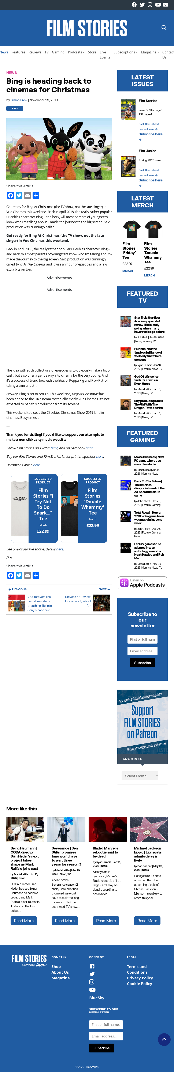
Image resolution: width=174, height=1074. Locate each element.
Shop (56, 968)
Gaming (58, 54)
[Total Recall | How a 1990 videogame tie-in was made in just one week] (126, 518)
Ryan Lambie (144, 367)
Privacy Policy (140, 979)
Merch (43, 526)
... (56, 228)
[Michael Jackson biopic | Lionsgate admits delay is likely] (149, 831)
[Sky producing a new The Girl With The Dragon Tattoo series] (126, 406)
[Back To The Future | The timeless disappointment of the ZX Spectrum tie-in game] (126, 487)
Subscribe (142, 664)
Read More (24, 922)
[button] (164, 29)
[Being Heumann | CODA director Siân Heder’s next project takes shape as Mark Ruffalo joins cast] (25, 831)
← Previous (17, 591)
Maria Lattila (144, 391)
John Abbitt (143, 502)
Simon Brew (19, 101)
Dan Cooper (144, 868)
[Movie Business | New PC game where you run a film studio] (126, 462)
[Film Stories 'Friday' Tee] (131, 231)
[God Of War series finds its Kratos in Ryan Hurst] (126, 382)
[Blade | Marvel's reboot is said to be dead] (108, 831)
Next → (104, 591)
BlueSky (96, 999)
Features (18, 54)
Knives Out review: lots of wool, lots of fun (78, 603)
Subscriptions (124, 54)
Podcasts (75, 54)
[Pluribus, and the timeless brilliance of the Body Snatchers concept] (126, 354)
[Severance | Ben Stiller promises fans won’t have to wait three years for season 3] (66, 831)
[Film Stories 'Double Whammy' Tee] (69, 510)
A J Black (142, 339)
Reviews (35, 54)
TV (47, 54)
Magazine (148, 54)
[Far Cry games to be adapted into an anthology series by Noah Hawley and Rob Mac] (126, 549)
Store (92, 54)
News (11, 74)
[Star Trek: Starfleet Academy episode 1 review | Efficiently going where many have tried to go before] (126, 323)
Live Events (105, 56)
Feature (146, 370)
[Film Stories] (20, 510)
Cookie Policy (139, 985)
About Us (60, 973)
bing (15, 110)
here (54, 449)
